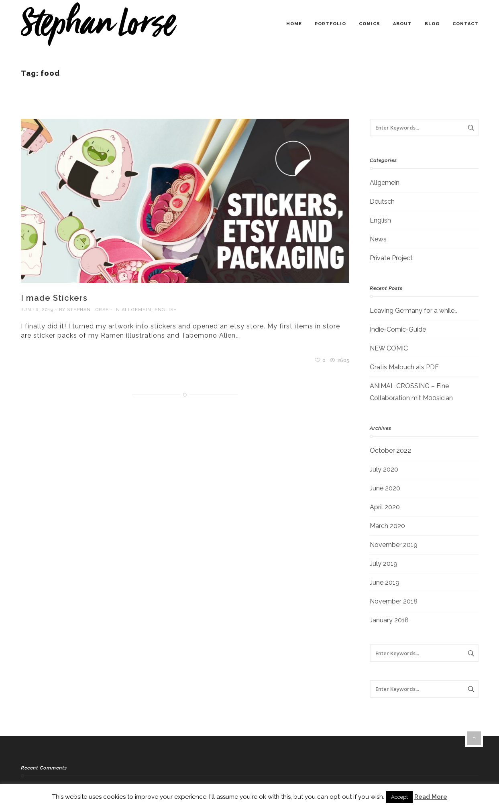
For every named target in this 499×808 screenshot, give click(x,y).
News (378, 239)
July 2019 (383, 563)
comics (369, 23)
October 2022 (390, 450)
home (294, 23)
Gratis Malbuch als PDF (404, 367)
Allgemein (136, 309)
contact (465, 23)
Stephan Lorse (88, 309)
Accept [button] (399, 797)
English (166, 309)
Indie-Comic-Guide (398, 329)
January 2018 (389, 620)
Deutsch (382, 201)
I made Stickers (54, 298)
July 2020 (384, 469)
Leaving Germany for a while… (413, 310)
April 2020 (385, 507)
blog (432, 23)
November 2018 (394, 601)
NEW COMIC (389, 348)
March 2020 (387, 526)
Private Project (391, 258)
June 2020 (385, 488)
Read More (430, 796)
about (402, 23)
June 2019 (384, 582)
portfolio (330, 23)
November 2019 (394, 545)
